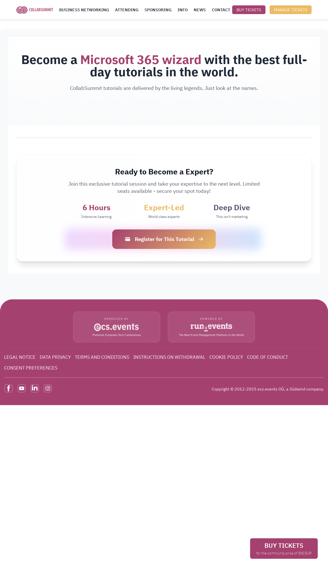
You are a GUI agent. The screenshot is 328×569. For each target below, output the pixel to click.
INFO (183, 9)
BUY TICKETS (249, 9)
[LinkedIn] (34, 388)
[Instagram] (47, 388)
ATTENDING (126, 9)
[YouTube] (21, 388)
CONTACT (221, 9)
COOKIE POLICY (226, 357)
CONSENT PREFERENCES (30, 368)
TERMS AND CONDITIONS (102, 357)
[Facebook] (8, 388)
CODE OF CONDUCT (267, 357)
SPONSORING (158, 9)
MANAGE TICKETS (290, 9)
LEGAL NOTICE (20, 357)
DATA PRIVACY (55, 357)
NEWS (200, 9)
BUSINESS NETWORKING (84, 9)
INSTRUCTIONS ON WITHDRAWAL (169, 357)
